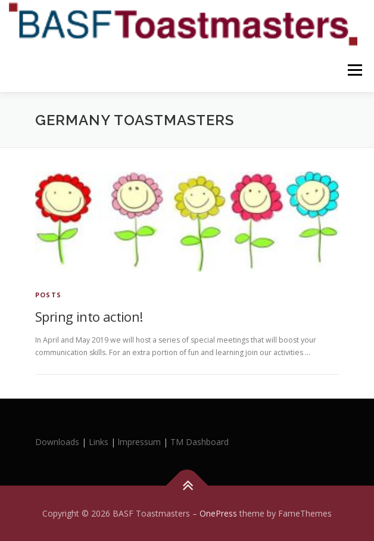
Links (98, 441)
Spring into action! (89, 316)
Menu (354, 70)
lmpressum (139, 441)
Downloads (58, 441)
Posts (48, 294)
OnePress (218, 513)
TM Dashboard (199, 441)
